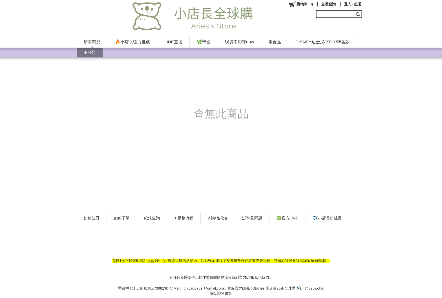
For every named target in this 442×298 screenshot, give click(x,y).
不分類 (90, 52)
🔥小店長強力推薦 (132, 41)
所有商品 (92, 41)
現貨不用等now (239, 41)
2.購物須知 (217, 218)
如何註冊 (92, 218)
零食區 (274, 41)
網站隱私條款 (221, 294)
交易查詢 (328, 4)
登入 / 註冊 (353, 4)
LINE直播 (173, 41)
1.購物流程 (183, 218)
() (300, 4)
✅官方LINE (288, 218)
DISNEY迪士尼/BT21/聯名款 (322, 41)
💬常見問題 (251, 218)
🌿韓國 (204, 41)
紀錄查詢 (152, 218)
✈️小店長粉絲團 (327, 218)
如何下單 (122, 218)
